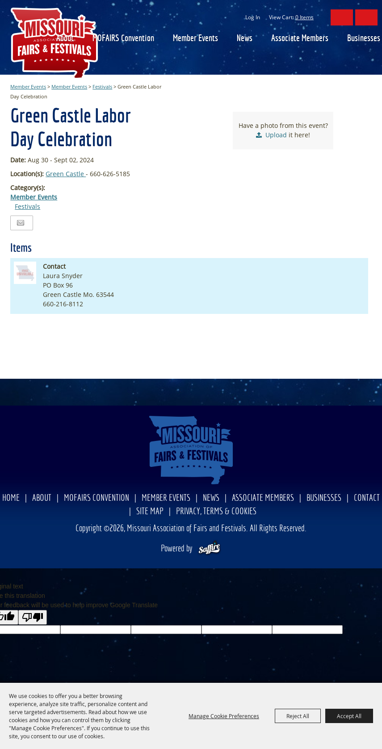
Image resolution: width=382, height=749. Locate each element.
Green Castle (66, 173)
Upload (276, 135)
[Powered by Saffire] (209, 549)
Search (342, 17)
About (65, 38)
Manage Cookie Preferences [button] (224, 715)
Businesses (363, 38)
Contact (367, 498)
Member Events (195, 38)
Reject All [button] (297, 715)
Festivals (102, 86)
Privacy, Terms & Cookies (216, 512)
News (244, 38)
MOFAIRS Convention (123, 38)
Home (11, 498)
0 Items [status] (304, 17)
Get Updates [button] (366, 17)
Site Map (150, 512)
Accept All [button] (349, 715)
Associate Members (299, 38)
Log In (252, 17)
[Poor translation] (32, 617)
